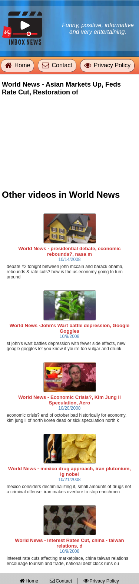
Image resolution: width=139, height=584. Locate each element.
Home (22, 65)
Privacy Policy (112, 65)
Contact (62, 65)
